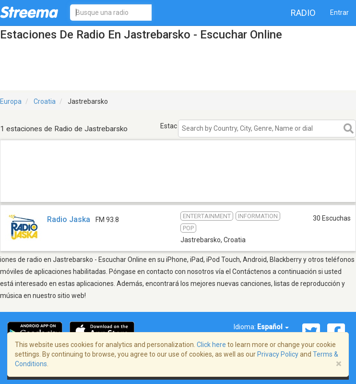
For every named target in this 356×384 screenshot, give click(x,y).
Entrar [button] (339, 12)
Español (273, 327)
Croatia (45, 101)
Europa (11, 101)
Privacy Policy (277, 354)
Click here (211, 344)
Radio (303, 13)
